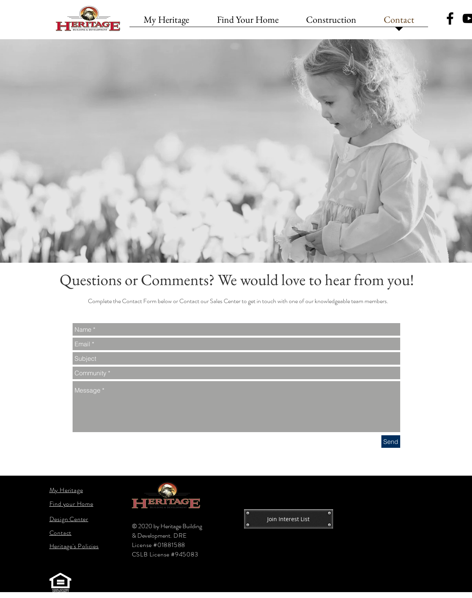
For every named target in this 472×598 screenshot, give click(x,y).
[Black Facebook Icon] (450, 18)
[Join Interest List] (288, 519)
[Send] (390, 441)
